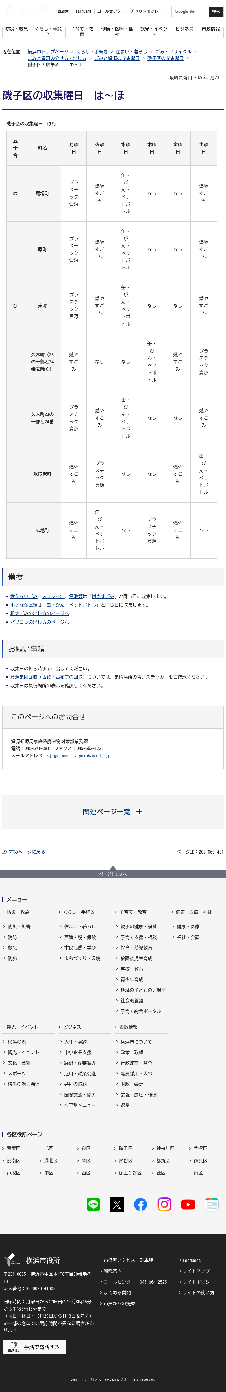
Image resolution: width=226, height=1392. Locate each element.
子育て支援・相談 (139, 937)
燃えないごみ (24, 596)
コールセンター (111, 11)
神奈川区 (166, 1148)
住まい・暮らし (131, 51)
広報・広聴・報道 (139, 1095)
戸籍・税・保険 (80, 937)
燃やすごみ (103, 596)
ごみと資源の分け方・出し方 (57, 58)
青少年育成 (132, 979)
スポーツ (17, 1073)
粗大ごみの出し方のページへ (39, 613)
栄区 (86, 1160)
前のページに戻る (27, 852)
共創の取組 (75, 1084)
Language (192, 1260)
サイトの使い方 (198, 1292)
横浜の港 (17, 1042)
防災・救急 (18, 912)
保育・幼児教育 (136, 947)
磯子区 (125, 1148)
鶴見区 (200, 1160)
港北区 (51, 1160)
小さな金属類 (24, 605)
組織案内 (113, 1271)
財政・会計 (132, 1084)
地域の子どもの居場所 (143, 990)
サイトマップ (196, 1271)
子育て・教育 (133, 912)
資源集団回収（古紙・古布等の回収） (48, 677)
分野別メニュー (80, 1105)
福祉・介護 (188, 937)
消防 (12, 937)
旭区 (48, 1148)
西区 (86, 1173)
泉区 (86, 1148)
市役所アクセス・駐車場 (128, 1260)
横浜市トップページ (48, 51)
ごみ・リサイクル (173, 51)
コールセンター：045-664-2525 (135, 1282)
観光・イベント (22, 1027)
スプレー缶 (53, 596)
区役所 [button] (64, 11)
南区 (198, 1173)
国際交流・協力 (80, 1095)
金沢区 (200, 1148)
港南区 (13, 1160)
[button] (113, 811)
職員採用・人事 (136, 1073)
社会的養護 (132, 1000)
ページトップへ (113, 874)
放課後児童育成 (136, 958)
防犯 (12, 958)
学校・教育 (132, 969)
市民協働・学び (80, 947)
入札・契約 (75, 1042)
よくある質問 (117, 1292)
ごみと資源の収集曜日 (117, 58)
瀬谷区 (125, 1160)
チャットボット (144, 11)
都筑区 (163, 1160)
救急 (12, 947)
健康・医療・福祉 (194, 912)
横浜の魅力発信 (24, 1084)
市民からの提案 (119, 1303)
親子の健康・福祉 (139, 926)
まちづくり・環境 (82, 958)
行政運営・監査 (136, 1063)
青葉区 (13, 1148)
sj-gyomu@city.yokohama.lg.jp (78, 755)
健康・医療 (188, 926)
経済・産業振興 (80, 1063)
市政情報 (128, 1027)
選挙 (125, 1105)
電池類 (76, 596)
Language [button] (84, 11)
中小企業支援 (78, 1052)
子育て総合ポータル (141, 1011)
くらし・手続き (92, 51)
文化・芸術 (19, 1063)
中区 (48, 1173)
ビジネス (72, 1027)
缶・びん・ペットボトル (71, 605)
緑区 (161, 1173)
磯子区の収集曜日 (165, 58)
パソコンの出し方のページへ (39, 622)
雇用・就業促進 (80, 1073)
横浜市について (136, 1042)
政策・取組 (132, 1052)
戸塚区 (13, 1173)
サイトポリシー (198, 1282)
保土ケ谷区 (130, 1173)
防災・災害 (19, 926)
